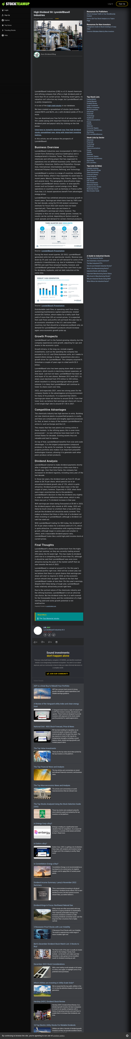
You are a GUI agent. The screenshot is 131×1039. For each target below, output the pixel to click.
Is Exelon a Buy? (40, 843)
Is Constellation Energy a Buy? (46, 864)
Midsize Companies (93, 107)
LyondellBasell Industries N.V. (54, 630)
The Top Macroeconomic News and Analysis (52, 785)
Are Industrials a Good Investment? (98, 261)
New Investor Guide (93, 191)
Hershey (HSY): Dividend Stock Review (49, 1001)
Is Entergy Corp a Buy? (43, 823)
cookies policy (58, 1036)
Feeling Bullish (91, 99)
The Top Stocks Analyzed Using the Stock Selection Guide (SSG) (57, 805)
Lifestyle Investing (92, 168)
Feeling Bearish (92, 101)
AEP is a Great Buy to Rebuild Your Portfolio (51, 686)
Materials (90, 126)
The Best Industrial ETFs (94, 263)
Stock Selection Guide (94, 170)
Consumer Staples (92, 128)
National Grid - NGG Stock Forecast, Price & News (54, 726)
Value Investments (93, 172)
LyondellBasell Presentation (52, 251)
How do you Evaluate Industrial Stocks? (99, 266)
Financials (90, 114)
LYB (44, 628)
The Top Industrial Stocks (95, 258)
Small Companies (92, 109)
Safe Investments (92, 183)
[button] (15, 10)
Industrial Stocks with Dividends (97, 271)
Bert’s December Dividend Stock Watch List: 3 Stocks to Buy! (56, 945)
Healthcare (90, 118)
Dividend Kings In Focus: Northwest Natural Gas (53, 905)
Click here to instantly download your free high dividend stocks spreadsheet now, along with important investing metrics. (58, 132)
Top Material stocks (51, 618)
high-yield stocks (54, 106)
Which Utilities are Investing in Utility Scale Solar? (54, 983)
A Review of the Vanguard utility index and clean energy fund (56, 705)
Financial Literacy (92, 174)
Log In (110, 4)
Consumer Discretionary (94, 130)
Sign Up (122, 4)
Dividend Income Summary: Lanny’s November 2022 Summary (55, 883)
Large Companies (92, 105)
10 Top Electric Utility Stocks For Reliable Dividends (55, 1025)
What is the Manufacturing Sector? (98, 268)
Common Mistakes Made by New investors (100, 31)
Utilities (89, 124)
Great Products (91, 176)
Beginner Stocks (92, 178)
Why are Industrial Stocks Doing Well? (99, 279)
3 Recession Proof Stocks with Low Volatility (52, 927)
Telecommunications (93, 120)
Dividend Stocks (92, 103)
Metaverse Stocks (92, 185)
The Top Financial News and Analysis (49, 767)
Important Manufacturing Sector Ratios (99, 273)
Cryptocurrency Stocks (94, 187)
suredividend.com (51, 606)
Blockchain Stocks (92, 189)
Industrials (90, 111)
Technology (90, 116)
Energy (89, 122)
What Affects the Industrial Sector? (98, 281)
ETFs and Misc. (92, 162)
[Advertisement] (58, 73)
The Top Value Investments (45, 748)
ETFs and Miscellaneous (94, 134)
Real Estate (90, 132)
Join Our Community (57, 673)
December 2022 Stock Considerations (49, 964)
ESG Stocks (90, 180)
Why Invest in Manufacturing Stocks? (98, 276)
